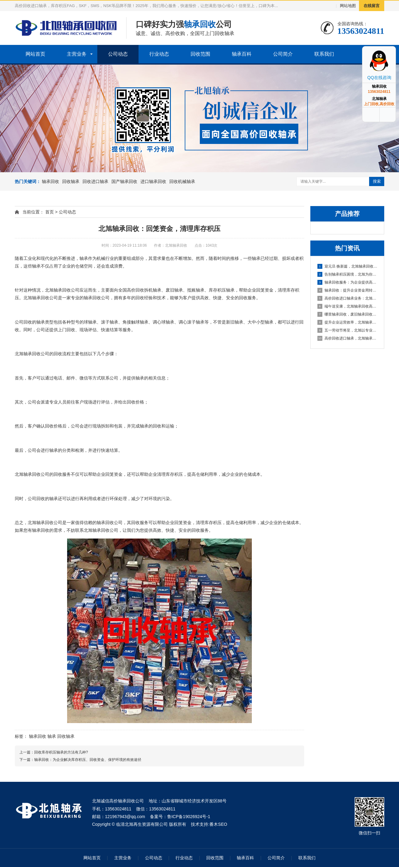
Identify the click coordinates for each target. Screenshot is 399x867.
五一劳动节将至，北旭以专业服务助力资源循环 (347, 330)
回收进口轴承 (95, 181)
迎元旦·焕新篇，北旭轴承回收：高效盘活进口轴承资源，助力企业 (347, 266)
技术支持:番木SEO (209, 824)
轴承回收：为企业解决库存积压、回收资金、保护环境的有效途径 (87, 760)
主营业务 (77, 54)
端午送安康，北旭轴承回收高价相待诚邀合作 (347, 306)
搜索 (377, 181)
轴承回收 (50, 181)
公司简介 (283, 54)
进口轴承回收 (153, 181)
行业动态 (159, 54)
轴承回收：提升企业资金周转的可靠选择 (347, 290)
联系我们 (324, 54)
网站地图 (348, 5)
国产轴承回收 (124, 181)
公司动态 (118, 54)
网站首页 (35, 54)
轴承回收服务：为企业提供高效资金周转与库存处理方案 (347, 282)
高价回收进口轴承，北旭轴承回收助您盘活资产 (347, 338)
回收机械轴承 (182, 181)
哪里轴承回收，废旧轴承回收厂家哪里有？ (347, 314)
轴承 (51, 736)
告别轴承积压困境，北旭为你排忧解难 (347, 274)
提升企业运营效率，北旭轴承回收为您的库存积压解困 (347, 322)
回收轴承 (70, 181)
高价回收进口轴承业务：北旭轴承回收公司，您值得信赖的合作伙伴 (347, 298)
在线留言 (372, 5)
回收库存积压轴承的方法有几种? (61, 752)
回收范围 (200, 54)
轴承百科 (242, 54)
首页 (49, 211)
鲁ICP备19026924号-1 (188, 816)
